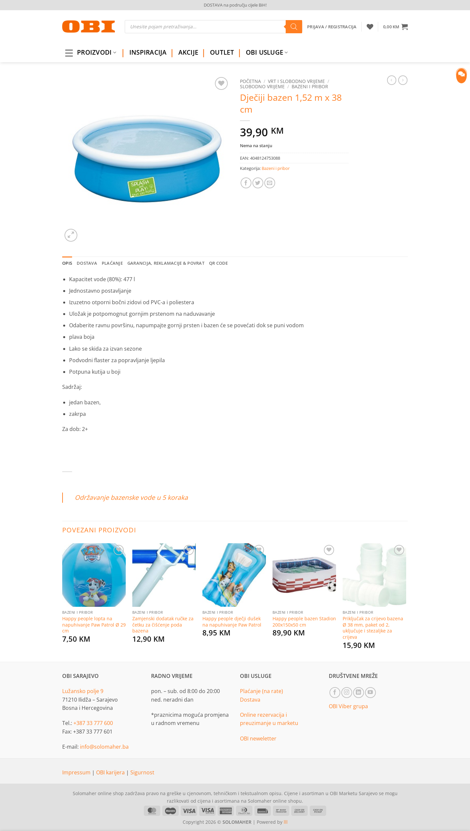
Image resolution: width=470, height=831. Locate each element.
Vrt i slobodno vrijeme (296, 81)
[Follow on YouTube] (370, 692)
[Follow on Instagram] (346, 692)
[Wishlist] (370, 26)
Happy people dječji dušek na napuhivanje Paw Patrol (231, 622)
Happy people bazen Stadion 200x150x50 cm (304, 622)
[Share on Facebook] (246, 182)
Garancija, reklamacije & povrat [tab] (165, 263)
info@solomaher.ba (104, 746)
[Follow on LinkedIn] (358, 692)
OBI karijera (111, 772)
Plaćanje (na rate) (261, 691)
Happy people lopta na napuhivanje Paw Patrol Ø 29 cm (94, 625)
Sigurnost (142, 772)
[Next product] (391, 80)
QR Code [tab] (218, 263)
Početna (250, 81)
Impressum (77, 772)
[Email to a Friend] (269, 182)
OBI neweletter (258, 738)
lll (286, 822)
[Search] (294, 26)
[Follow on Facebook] (334, 692)
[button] (395, 26)
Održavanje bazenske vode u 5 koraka (131, 497)
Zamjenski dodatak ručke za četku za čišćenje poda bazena (163, 625)
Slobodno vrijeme (262, 86)
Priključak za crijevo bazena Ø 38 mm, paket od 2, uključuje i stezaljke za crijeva (373, 628)
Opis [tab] (67, 263)
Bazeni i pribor (310, 86)
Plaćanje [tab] (112, 263)
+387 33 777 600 (93, 723)
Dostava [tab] (87, 263)
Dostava (250, 699)
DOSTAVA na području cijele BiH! (235, 5)
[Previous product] (402, 80)
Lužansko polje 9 (82, 691)
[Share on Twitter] (257, 182)
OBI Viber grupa (348, 706)
